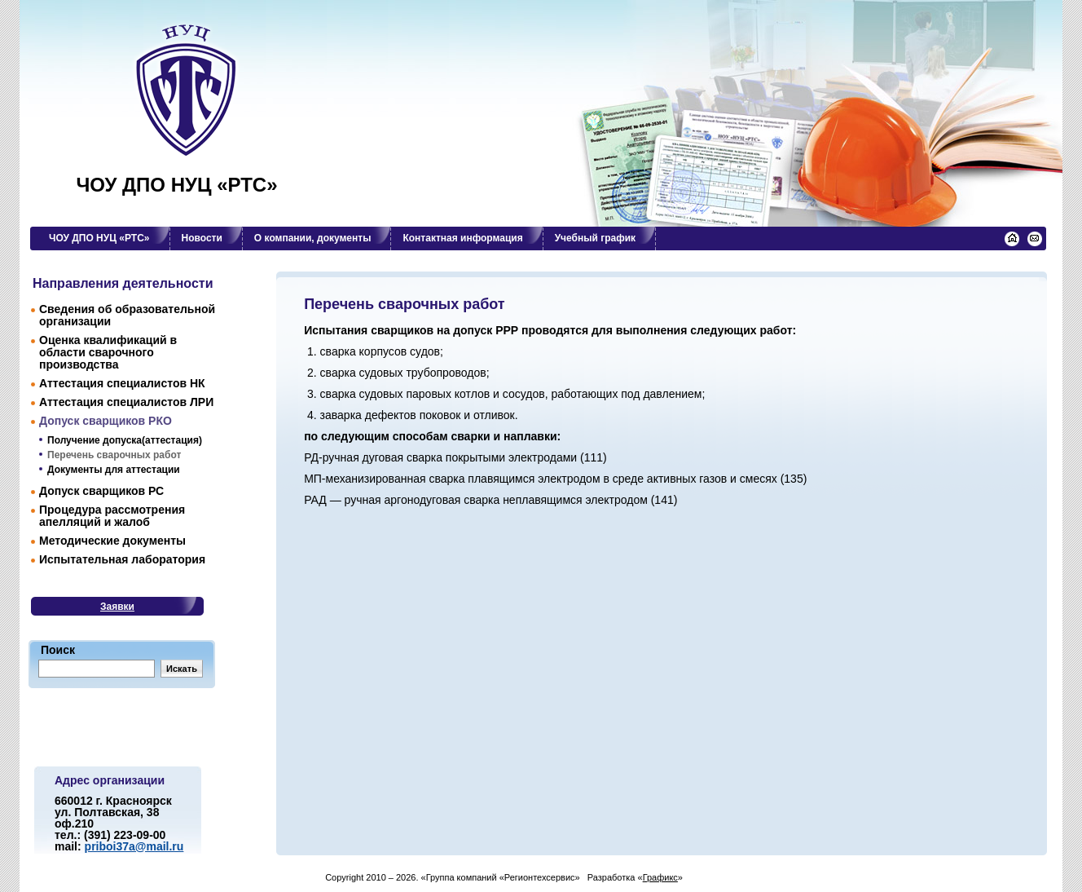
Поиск (58, 649)
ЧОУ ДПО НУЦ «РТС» (176, 185)
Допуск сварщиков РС (101, 490)
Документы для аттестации (113, 469)
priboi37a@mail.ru (134, 846)
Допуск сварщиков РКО (105, 420)
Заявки (117, 606)
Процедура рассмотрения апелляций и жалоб (112, 515)
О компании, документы (313, 238)
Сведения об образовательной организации (127, 315)
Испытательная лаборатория (122, 559)
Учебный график (595, 238)
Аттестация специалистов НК (122, 383)
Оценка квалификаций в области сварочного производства (108, 352)
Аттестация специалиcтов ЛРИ (126, 401)
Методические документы (112, 540)
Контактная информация (462, 238)
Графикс (660, 877)
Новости (202, 238)
